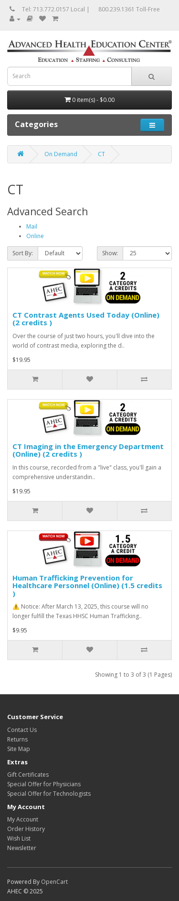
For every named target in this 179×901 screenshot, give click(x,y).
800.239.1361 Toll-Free (129, 9)
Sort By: (22, 253)
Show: (110, 253)
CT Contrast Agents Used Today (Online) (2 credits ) (85, 319)
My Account (22, 819)
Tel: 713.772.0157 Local (53, 9)
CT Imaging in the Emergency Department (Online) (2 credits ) (88, 450)
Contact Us (22, 730)
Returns (17, 739)
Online (35, 236)
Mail (31, 226)
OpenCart (54, 882)
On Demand (60, 154)
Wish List (19, 838)
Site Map (18, 749)
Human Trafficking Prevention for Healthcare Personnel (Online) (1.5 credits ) (87, 585)
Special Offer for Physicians (44, 784)
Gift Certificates (28, 775)
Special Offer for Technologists (49, 794)
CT (101, 154)
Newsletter (21, 848)
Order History (26, 829)
